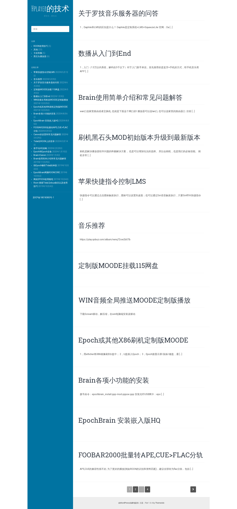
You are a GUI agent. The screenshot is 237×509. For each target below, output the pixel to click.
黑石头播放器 (40, 56)
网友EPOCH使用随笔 (43, 179)
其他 (36, 49)
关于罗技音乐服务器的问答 (46, 82)
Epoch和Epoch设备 (43, 151)
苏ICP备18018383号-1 (43, 197)
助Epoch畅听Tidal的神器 (45, 165)
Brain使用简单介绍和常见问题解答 (50, 158)
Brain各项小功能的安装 (45, 113)
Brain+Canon (40, 155)
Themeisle (159, 503)
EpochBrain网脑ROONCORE (47, 172)
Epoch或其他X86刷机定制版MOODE (51, 107)
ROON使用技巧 (41, 46)
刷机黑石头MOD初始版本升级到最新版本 (139, 137)
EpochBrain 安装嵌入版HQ (46, 120)
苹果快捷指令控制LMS (44, 72)
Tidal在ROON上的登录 (44, 141)
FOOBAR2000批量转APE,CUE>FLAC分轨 (140, 454)
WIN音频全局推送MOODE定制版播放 (51, 100)
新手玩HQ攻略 (40, 148)
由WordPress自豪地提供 (128, 503)
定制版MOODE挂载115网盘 (47, 89)
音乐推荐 (38, 79)
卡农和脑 (38, 53)
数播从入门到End (42, 96)
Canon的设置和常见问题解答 (47, 134)
